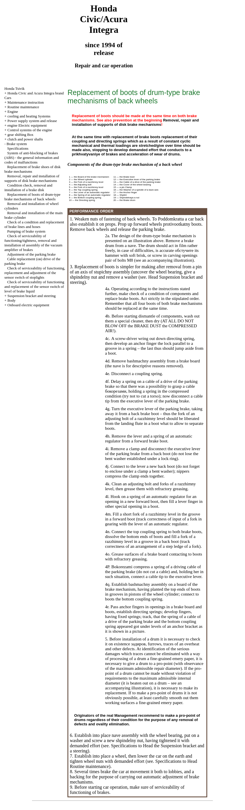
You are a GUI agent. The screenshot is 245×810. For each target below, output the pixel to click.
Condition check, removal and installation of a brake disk (28, 187)
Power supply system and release (32, 121)
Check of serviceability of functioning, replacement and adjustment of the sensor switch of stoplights (34, 272)
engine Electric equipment (27, 125)
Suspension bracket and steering (31, 296)
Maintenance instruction (25, 102)
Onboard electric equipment (28, 305)
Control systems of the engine (29, 130)
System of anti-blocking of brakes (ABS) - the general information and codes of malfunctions (31, 157)
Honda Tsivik (14, 88)
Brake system (17, 144)
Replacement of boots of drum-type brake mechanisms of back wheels (32, 196)
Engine (12, 111)
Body (11, 300)
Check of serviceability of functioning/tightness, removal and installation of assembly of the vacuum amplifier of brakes (33, 243)
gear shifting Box (20, 134)
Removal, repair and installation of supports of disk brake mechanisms (31, 178)
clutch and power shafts (25, 139)
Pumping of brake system (26, 231)
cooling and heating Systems (28, 116)
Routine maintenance (23, 107)
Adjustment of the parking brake (31, 254)
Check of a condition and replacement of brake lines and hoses (34, 224)
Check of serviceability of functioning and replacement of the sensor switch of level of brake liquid (34, 286)
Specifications (18, 148)
